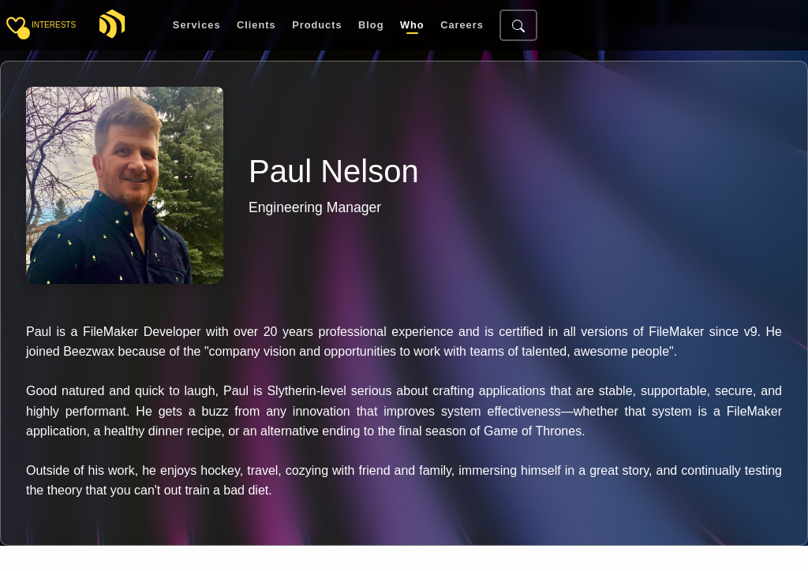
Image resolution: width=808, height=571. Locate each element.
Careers (462, 26)
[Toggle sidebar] (16, 25)
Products (317, 26)
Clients (256, 26)
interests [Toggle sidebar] (54, 25)
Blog (370, 26)
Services (197, 26)
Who (412, 26)
